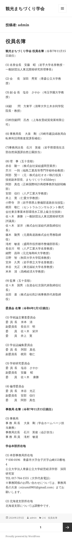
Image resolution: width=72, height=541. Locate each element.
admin (33, 517)
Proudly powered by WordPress (23, 536)
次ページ (67, 527)
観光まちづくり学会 (25, 8)
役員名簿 (16, 41)
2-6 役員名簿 (49, 517)
